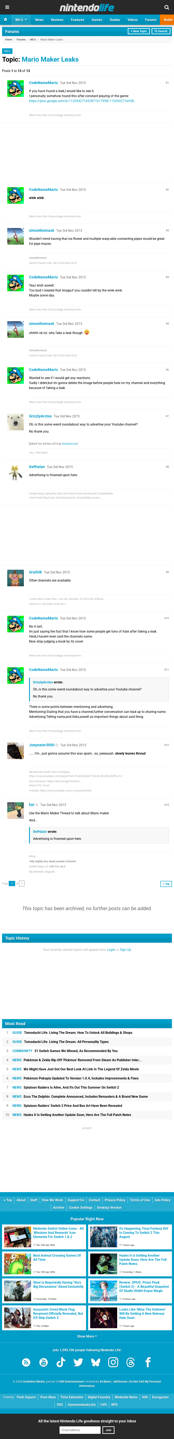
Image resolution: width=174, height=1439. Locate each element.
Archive (58, 1208)
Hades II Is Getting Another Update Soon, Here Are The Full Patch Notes (71, 1115)
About (21, 1200)
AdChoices (120, 1381)
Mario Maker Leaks (50, 59)
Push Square (26, 1397)
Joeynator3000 (41, 745)
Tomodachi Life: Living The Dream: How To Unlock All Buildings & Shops (72, 1033)
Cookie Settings (80, 1208)
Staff (34, 1200)
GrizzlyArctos (40, 416)
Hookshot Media (34, 1381)
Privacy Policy (115, 1200)
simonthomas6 (41, 230)
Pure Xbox (48, 1397)
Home (8, 39)
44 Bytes (105, 1381)
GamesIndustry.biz (82, 1405)
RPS (114, 1405)
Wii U (33, 39)
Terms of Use (140, 1200)
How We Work (52, 1200)
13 (167, 804)
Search (161, 31)
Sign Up (125, 950)
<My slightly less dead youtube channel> (52, 861)
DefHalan (37, 467)
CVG (103, 1405)
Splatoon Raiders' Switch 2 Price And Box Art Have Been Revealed (67, 1106)
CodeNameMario (43, 82)
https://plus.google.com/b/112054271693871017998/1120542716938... (82, 101)
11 (167, 669)
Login (111, 950)
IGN (145, 1397)
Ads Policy (162, 1200)
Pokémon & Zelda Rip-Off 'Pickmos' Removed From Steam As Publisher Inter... (77, 1060)
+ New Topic (139, 31)
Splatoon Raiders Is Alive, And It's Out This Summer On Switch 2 (65, 1087)
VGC (60, 1405)
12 (167, 744)
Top (8, 1200)
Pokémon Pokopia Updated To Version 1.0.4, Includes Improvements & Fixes (75, 1078)
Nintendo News (126, 1397)
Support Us (76, 1200)
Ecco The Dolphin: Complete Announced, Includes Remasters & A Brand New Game (80, 1097)
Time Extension (71, 1397)
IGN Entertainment (71, 1381)
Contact (94, 1200)
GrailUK (35, 572)
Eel (31, 804)
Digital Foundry (99, 1397)
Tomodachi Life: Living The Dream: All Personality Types (60, 1042)
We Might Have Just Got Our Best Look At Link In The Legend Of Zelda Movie (75, 1069)
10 (167, 618)
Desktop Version (109, 1208)
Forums (12, 31)
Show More (87, 1336)
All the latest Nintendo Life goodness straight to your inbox (87, 1421)
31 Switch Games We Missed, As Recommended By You (65, 1051)
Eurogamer (160, 1397)
